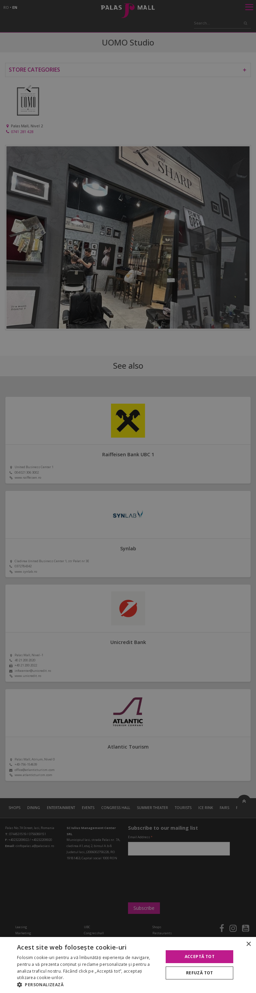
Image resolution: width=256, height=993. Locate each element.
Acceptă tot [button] (200, 956)
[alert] (128, 496)
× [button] (248, 944)
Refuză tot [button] (199, 973)
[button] (88, 984)
